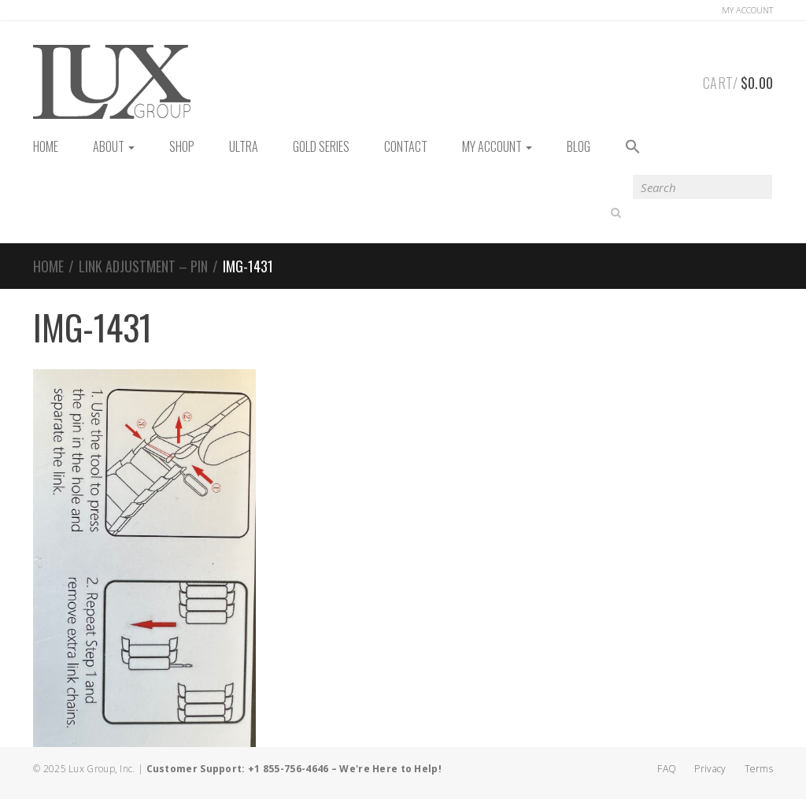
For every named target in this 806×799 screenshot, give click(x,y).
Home (48, 266)
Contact (405, 146)
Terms (759, 768)
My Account (497, 146)
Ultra (243, 146)
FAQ (666, 768)
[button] (633, 147)
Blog (578, 146)
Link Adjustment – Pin (143, 266)
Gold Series (321, 146)
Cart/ (738, 80)
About (114, 146)
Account (747, 10)
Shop (181, 146)
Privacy (710, 768)
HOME (45, 146)
